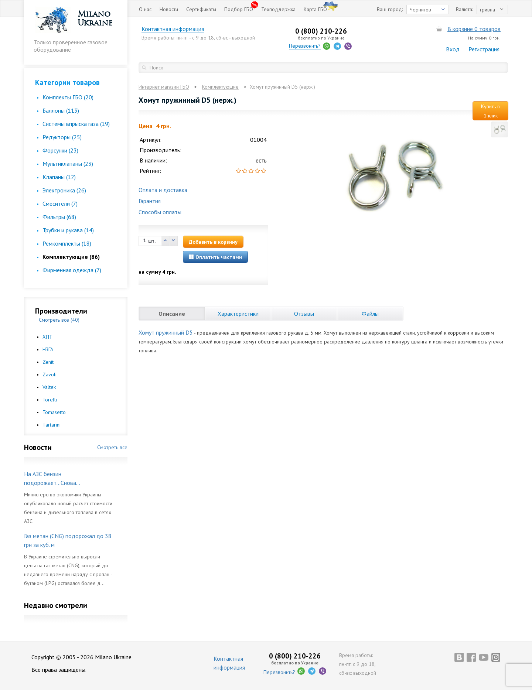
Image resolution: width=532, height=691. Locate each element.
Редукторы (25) (62, 137)
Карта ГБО (315, 9)
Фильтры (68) (59, 216)
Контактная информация (177, 29)
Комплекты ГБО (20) (67, 97)
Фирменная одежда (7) (71, 270)
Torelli (49, 399)
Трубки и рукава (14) (68, 230)
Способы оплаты (160, 212)
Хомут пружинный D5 (166, 332)
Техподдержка (278, 9)
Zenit (48, 362)
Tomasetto (54, 412)
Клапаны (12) (59, 177)
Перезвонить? (307, 45)
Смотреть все (112, 447)
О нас (145, 9)
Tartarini (51, 424)
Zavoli (49, 374)
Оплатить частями (215, 257)
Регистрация (483, 49)
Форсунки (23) (60, 150)
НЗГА (47, 349)
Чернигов (420, 9)
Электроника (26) (64, 190)
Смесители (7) (60, 203)
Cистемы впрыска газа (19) (76, 123)
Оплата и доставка (163, 190)
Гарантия (150, 201)
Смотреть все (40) (59, 320)
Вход (453, 49)
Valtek (49, 387)
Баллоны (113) (60, 110)
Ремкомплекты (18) (66, 243)
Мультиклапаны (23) (67, 163)
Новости (169, 9)
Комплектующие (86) (71, 256)
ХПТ (47, 336)
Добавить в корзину (213, 242)
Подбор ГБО (238, 9)
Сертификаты (201, 9)
